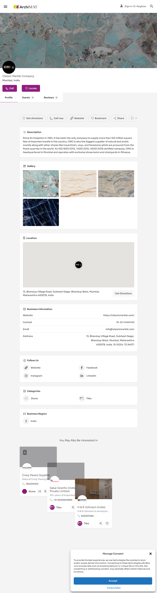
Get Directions (123, 293)
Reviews (51, 97)
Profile (9, 97)
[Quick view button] (45, 491)
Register (141, 6)
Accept (113, 580)
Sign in (128, 6)
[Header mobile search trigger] (152, 6)
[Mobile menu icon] (5, 6)
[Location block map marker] (78, 264)
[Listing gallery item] (41, 183)
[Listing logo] (8, 67)
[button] (150, 553)
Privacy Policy (114, 587)
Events (28, 97)
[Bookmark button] (51, 491)
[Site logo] (26, 6)
